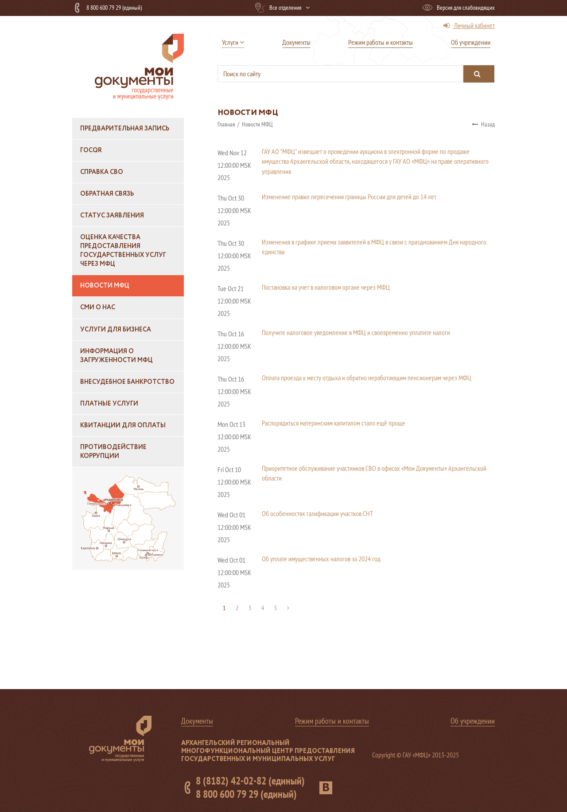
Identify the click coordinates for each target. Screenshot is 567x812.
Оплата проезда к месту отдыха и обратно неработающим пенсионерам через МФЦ (366, 377)
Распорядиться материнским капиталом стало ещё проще (333, 422)
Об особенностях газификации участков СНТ (317, 513)
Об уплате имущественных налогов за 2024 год (321, 558)
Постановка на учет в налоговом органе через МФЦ (326, 287)
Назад (483, 124)
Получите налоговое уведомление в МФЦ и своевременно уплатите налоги (356, 332)
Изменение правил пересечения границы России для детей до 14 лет (349, 196)
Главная (226, 124)
